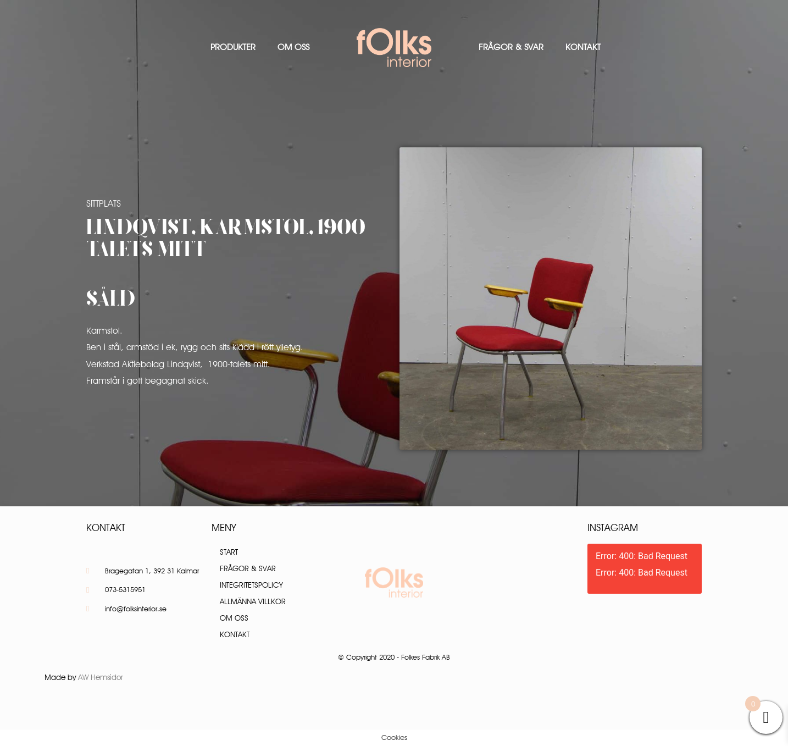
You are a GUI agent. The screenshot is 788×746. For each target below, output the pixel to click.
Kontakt (583, 47)
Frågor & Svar (511, 47)
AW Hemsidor (100, 677)
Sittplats (103, 203)
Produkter (233, 47)
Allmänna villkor (253, 601)
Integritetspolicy (251, 585)
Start (229, 552)
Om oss (293, 47)
